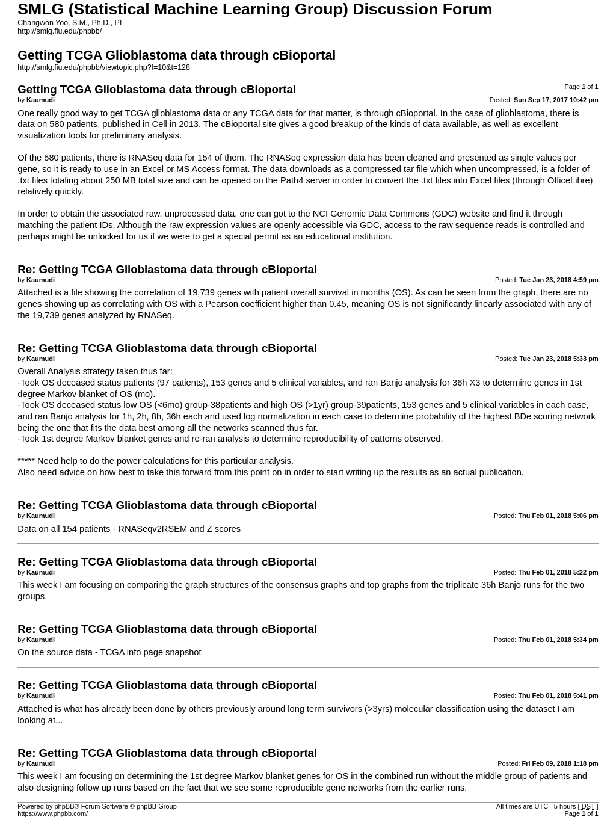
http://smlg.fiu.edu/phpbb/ (59, 31)
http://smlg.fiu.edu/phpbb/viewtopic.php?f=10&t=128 (103, 67)
